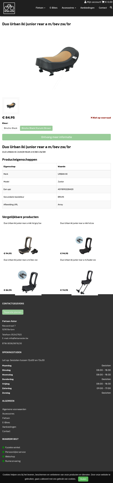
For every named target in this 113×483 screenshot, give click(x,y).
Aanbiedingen (87, 7)
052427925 (16, 334)
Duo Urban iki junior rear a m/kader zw (78, 260)
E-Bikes (53, 7)
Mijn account (93, 2)
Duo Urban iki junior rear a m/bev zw (21, 260)
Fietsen (6, 418)
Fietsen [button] (40, 7)
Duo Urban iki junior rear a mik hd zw (77, 223)
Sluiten (83, 479)
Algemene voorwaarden (14, 409)
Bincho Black (10, 128)
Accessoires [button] (69, 7)
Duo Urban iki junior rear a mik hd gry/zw (22, 223)
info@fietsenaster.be (18, 338)
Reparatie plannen (12, 312)
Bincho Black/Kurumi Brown (36, 128)
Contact (103, 7)
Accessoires (8, 413)
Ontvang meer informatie (56, 137)
